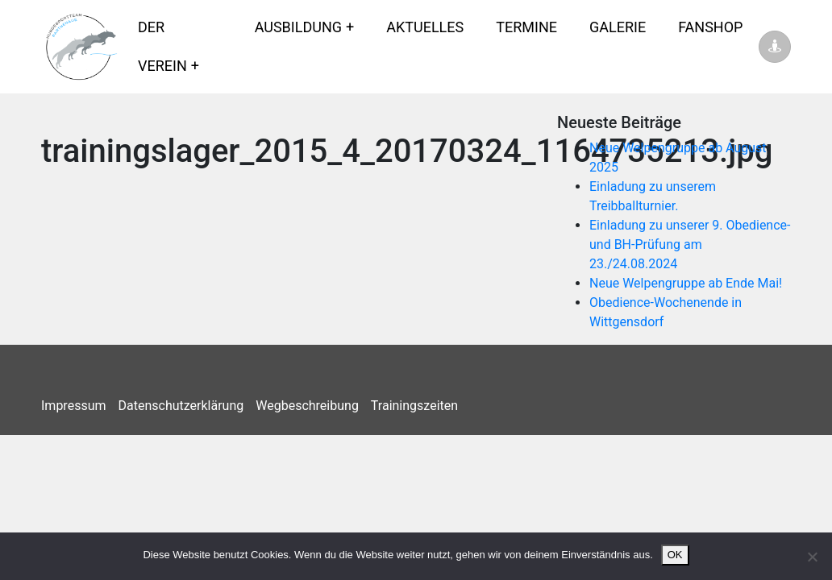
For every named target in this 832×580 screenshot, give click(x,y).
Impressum (73, 405)
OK (675, 555)
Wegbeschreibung (307, 405)
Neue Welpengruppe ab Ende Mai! (685, 283)
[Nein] (812, 557)
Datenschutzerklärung (181, 405)
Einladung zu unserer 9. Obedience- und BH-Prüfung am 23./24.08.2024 (690, 244)
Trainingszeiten (414, 405)
